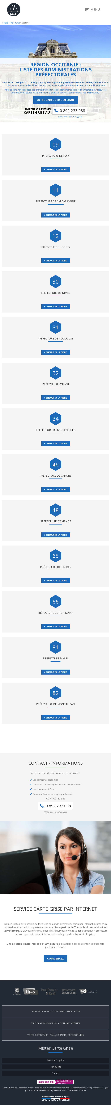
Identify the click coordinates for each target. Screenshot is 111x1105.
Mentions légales (55, 1060)
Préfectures (15, 23)
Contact (55, 1073)
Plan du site (55, 1066)
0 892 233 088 (72, 110)
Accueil (5, 23)
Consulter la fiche (55, 169)
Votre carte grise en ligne (55, 100)
